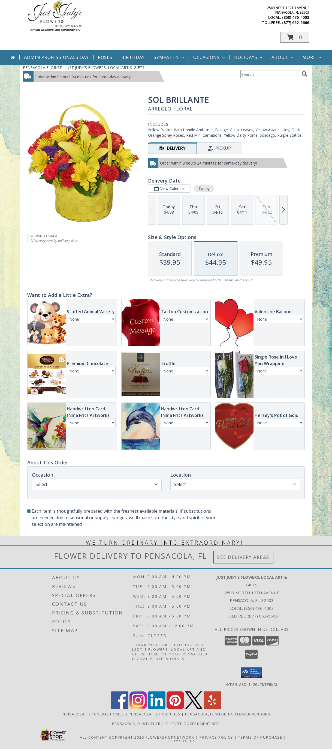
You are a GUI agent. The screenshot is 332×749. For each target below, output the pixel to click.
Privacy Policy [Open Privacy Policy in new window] (216, 737)
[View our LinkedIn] (156, 707)
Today (204, 188)
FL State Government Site (192, 723)
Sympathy (169, 57)
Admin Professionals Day (56, 57)
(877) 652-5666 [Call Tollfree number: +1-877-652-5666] (263, 616)
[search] (304, 74)
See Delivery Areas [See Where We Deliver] (243, 557)
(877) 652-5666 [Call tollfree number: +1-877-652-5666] (295, 22)
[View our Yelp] (212, 707)
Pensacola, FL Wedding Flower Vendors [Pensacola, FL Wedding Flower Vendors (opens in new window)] (227, 713)
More (312, 57)
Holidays (249, 57)
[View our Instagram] (138, 707)
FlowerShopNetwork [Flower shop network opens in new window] (170, 737)
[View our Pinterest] (175, 707)
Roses (105, 57)
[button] (294, 37)
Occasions (209, 57)
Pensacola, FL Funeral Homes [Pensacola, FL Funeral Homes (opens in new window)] (93, 713)
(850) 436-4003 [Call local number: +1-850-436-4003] (295, 17)
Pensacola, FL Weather (136, 723)
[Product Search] (270, 74)
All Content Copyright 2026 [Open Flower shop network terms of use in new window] (112, 737)
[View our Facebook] (119, 707)
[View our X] (194, 707)
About (282, 57)
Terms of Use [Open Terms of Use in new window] (183, 740)
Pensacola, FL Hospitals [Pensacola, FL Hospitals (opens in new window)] (154, 713)
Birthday (133, 57)
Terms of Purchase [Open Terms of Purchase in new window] (260, 737)
